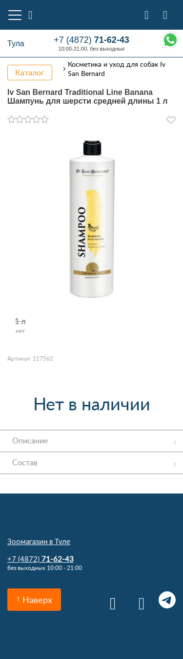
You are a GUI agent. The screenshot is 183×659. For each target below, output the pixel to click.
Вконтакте (109, 599)
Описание (30, 440)
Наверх (37, 599)
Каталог (29, 72)
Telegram (167, 599)
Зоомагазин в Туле (38, 541)
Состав (25, 462)
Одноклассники (138, 599)
